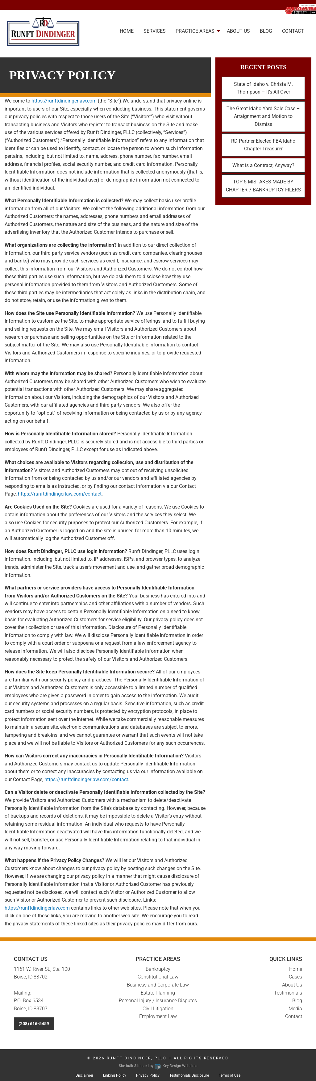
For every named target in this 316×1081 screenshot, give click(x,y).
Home (295, 969)
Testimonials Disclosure (189, 1075)
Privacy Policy (148, 1075)
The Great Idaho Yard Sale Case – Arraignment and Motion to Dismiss (263, 116)
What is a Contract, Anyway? (263, 165)
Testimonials (288, 993)
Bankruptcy (158, 969)
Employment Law (158, 1016)
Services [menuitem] (154, 31)
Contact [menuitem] (293, 31)
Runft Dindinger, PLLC (137, 1058)
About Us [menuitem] (238, 31)
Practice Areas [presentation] (195, 31)
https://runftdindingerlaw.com (64, 101)
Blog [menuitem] (266, 31)
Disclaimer (84, 1075)
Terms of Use (229, 1075)
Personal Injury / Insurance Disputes (158, 1000)
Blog (297, 1000)
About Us (292, 985)
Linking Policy (114, 1075)
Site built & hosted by (158, 1066)
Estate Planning (158, 993)
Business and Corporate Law (158, 985)
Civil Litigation (158, 1009)
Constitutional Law (158, 977)
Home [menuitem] (127, 31)
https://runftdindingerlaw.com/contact (60, 494)
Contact (293, 1016)
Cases (295, 977)
